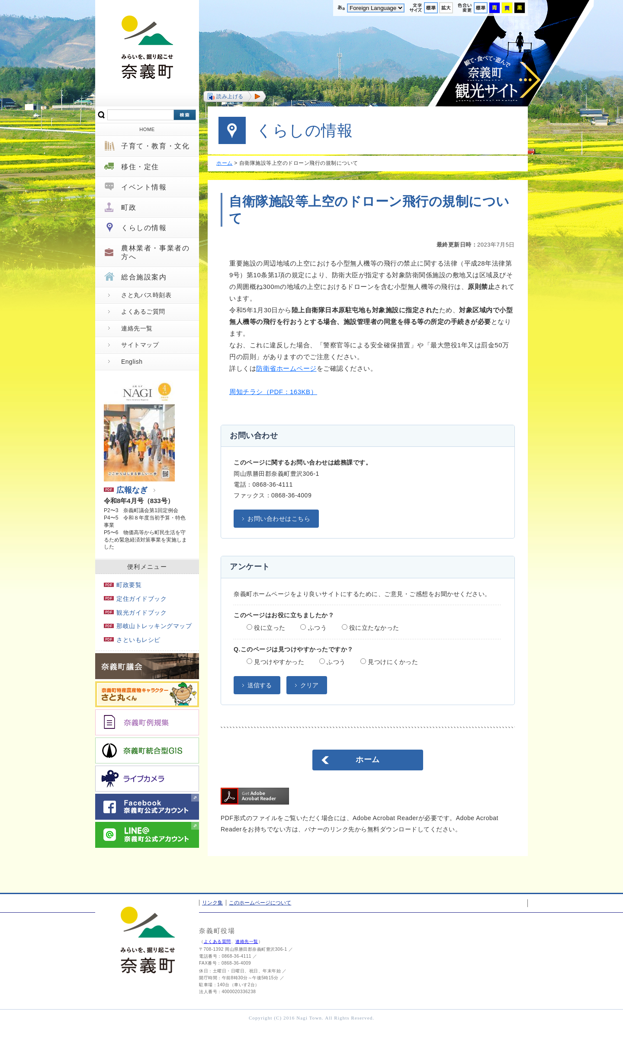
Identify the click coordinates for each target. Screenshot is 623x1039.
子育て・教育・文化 (155, 146)
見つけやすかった (275, 661)
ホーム (224, 163)
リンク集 (212, 903)
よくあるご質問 (143, 311)
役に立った (266, 627)
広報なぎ (126, 490)
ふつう (313, 627)
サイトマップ (140, 344)
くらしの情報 (144, 227)
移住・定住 (140, 166)
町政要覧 (122, 584)
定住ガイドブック (135, 598)
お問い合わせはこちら (278, 518)
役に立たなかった (370, 627)
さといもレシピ (132, 639)
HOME (147, 129)
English (131, 361)
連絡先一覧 (137, 328)
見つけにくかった (389, 661)
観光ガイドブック (135, 612)
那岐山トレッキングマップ (148, 625)
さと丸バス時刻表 (146, 295)
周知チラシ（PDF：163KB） (273, 391)
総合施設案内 (144, 277)
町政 (128, 207)
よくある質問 (217, 941)
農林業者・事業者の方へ (155, 252)
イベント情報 (144, 187)
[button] (234, 96)
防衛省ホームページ (286, 368)
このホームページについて (260, 903)
